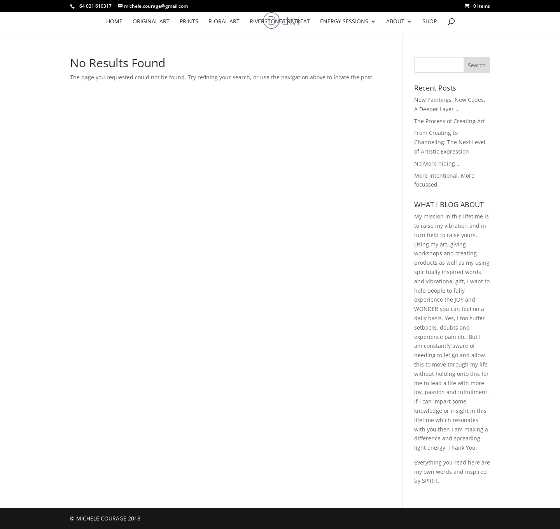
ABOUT (395, 22)
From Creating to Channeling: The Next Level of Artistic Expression (449, 142)
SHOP (429, 22)
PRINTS (189, 22)
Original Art (151, 22)
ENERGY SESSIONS (344, 22)
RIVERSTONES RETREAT (280, 22)
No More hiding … (437, 163)
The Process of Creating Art (449, 121)
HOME (114, 22)
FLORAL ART (224, 22)
